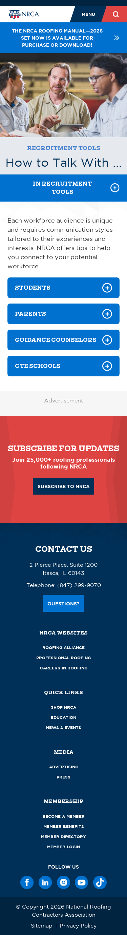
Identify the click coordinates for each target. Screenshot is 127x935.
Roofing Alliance (63, 647)
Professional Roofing (63, 657)
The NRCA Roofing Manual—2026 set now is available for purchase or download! (66, 38)
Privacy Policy (78, 925)
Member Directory (63, 836)
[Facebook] (27, 882)
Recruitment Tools (63, 148)
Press (63, 777)
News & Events (63, 727)
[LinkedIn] (45, 882)
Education (63, 717)
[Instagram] (63, 882)
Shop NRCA (63, 707)
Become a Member (63, 816)
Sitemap (41, 925)
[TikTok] (100, 882)
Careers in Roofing (63, 667)
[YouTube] (81, 882)
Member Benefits (63, 826)
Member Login (63, 846)
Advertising (63, 766)
